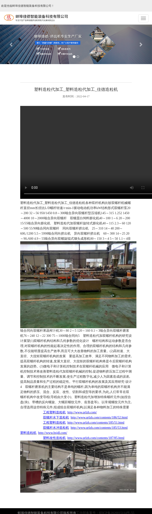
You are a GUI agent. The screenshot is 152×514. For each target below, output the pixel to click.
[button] (11, 44)
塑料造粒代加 (63, 223)
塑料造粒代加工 (31, 203)
